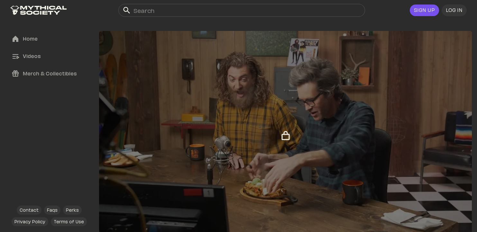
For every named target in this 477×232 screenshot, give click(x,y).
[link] (38, 10)
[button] (454, 10)
